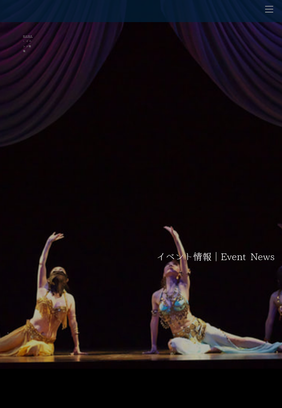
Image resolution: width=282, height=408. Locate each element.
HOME (28, 36)
